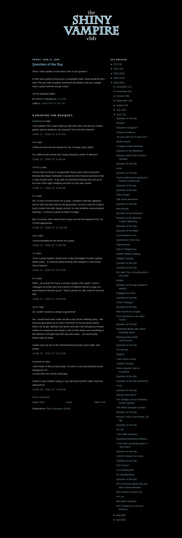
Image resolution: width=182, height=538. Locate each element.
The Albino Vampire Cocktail (130, 407)
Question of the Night (127, 230)
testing (119, 280)
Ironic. (119, 168)
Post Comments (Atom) (59, 408)
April (118, 519)
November (121, 91)
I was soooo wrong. (126, 359)
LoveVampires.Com (126, 235)
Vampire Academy (125, 132)
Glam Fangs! (122, 194)
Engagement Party (125, 293)
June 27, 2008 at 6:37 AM (49, 134)
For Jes (120, 496)
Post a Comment (41, 397)
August (119, 105)
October (120, 96)
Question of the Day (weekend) (132, 381)
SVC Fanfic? (122, 465)
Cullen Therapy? (124, 302)
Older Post (99, 402)
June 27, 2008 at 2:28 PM (49, 245)
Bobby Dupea (123, 141)
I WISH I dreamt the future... (130, 456)
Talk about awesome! (127, 199)
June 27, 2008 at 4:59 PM (49, 299)
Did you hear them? (126, 395)
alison (35, 307)
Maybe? (120, 354)
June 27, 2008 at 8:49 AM (49, 159)
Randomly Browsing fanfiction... (132, 438)
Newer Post (38, 402)
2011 (116, 68)
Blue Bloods (122, 208)
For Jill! (120, 429)
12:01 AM (61, 99)
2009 (116, 78)
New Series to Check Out (129, 492)
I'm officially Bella (125, 474)
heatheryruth (38, 121)
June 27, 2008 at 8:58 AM (49, 188)
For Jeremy (122, 349)
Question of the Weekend (129, 150)
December (121, 86)
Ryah (35, 235)
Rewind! (120, 123)
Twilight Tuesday (124, 258)
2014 (116, 64)
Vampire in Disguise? (127, 127)
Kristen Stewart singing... (129, 253)
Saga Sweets (123, 244)
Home (69, 402)
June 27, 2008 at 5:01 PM (49, 353)
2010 (116, 73)
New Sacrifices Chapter (128, 311)
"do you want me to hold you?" (131, 137)
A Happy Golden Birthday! (129, 146)
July (118, 110)
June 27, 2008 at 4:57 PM (49, 270)
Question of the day (126, 185)
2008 (116, 82)
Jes (34, 253)
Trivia (119, 385)
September (122, 100)
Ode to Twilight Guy (126, 249)
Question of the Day (47, 64)
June (118, 114)
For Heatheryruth (125, 470)
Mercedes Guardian (126, 501)
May (118, 515)
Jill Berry (36, 167)
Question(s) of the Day (127, 240)
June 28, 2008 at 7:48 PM (49, 389)
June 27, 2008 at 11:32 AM (49, 227)
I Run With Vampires (126, 434)
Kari (34, 142)
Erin (34, 196)
